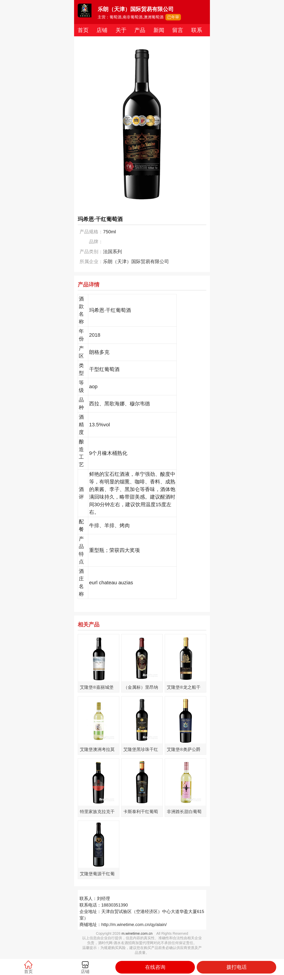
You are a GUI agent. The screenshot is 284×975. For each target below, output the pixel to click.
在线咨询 (155, 967)
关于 (121, 30)
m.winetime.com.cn (137, 933)
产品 (139, 30)
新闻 (158, 30)
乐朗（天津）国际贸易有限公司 (136, 261)
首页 (83, 30)
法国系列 (112, 251)
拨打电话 (236, 967)
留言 (177, 30)
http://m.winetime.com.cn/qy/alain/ (134, 924)
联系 (196, 30)
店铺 (102, 30)
